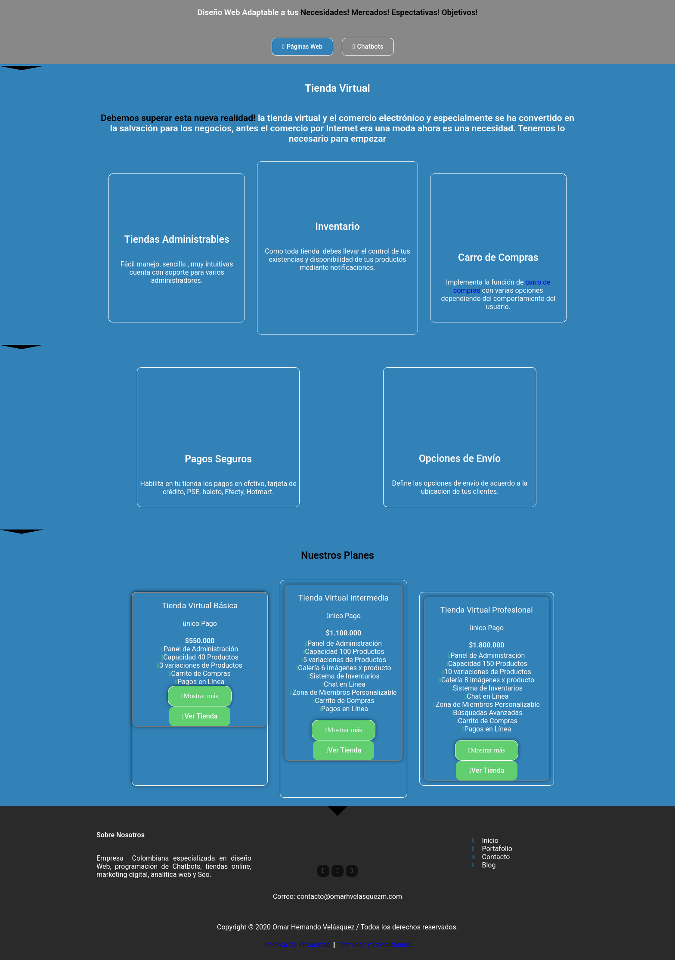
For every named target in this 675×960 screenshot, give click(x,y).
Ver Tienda (200, 716)
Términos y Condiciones (374, 945)
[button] (200, 696)
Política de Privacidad (297, 945)
